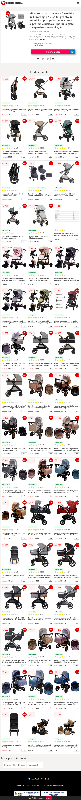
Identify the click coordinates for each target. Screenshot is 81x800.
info (24, 114)
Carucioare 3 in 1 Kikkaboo (14, 765)
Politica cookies (59, 785)
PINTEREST (46, 779)
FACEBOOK (33, 779)
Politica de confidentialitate (41, 785)
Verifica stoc (60, 51)
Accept (49, 798)
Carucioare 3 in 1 (35, 765)
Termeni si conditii (22, 785)
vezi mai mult (41, 39)
